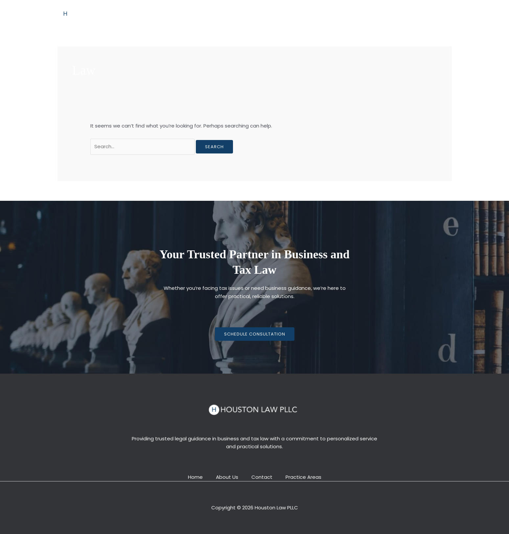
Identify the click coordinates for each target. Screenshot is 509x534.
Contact (305, 13)
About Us (229, 13)
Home (200, 13)
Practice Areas (268, 13)
